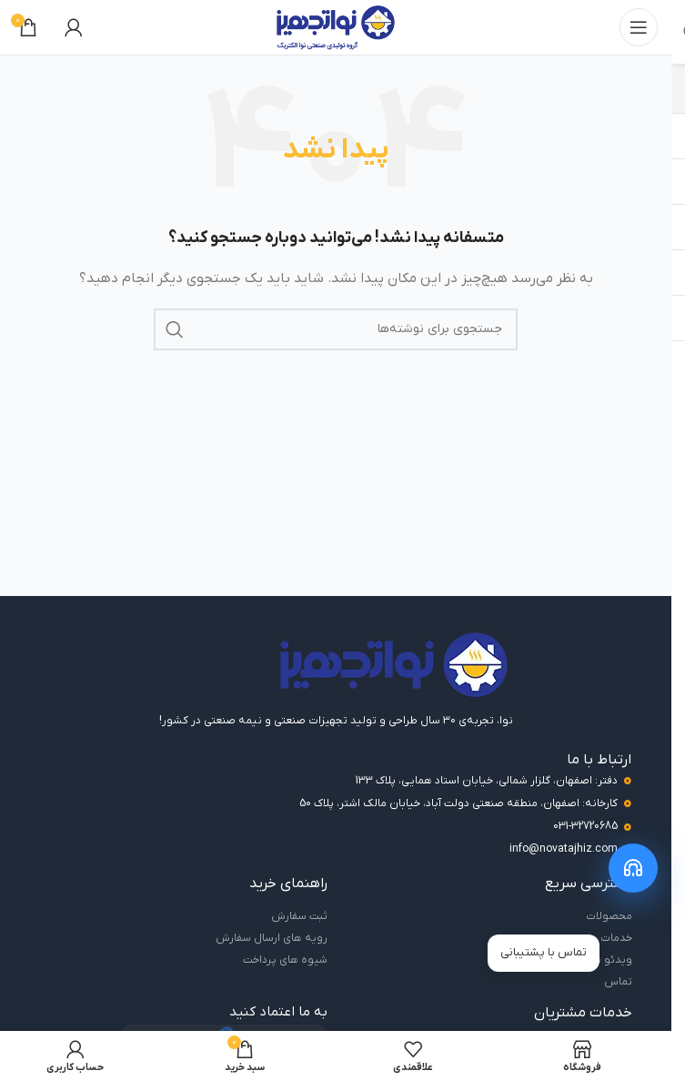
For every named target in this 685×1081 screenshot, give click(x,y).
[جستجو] (336, 329)
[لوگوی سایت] (335, 26)
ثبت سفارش (299, 916)
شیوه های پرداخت (285, 960)
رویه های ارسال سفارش (271, 938)
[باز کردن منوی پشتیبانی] (633, 868)
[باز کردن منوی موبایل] (638, 27)
